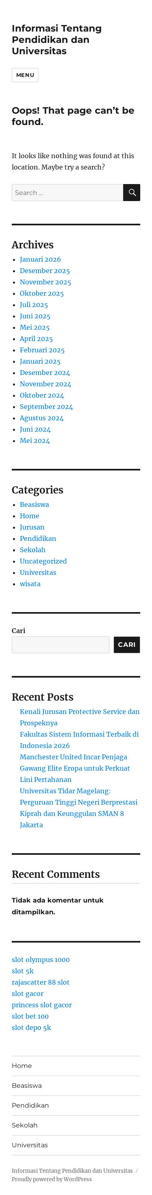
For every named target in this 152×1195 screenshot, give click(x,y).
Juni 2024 (35, 429)
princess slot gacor (42, 1005)
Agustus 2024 (42, 418)
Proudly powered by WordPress (52, 1179)
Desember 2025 (45, 271)
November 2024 (45, 384)
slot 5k (23, 971)
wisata (30, 584)
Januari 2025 (40, 361)
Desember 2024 (45, 373)
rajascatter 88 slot (41, 982)
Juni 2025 (35, 316)
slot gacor (27, 993)
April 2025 (36, 339)
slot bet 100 (30, 1016)
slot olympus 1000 (41, 960)
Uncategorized (43, 561)
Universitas (38, 572)
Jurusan (32, 527)
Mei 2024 (35, 440)
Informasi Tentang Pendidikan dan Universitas (57, 40)
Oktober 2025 (42, 293)
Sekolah (33, 550)
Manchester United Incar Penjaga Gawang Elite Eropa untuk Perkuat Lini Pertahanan (75, 768)
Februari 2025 (42, 350)
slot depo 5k (31, 1027)
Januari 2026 (40, 259)
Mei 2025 (35, 327)
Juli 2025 (34, 305)
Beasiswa (34, 504)
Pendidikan (38, 538)
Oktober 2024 (42, 395)
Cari (19, 631)
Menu (25, 75)
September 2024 (46, 407)
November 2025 (45, 282)
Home (29, 516)
